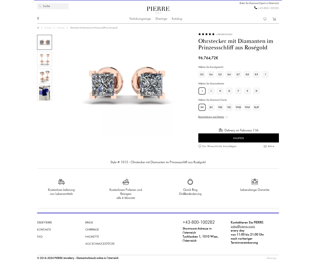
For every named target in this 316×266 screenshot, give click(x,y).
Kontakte (44, 230)
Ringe (89, 222)
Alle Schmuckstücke (100, 244)
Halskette (92, 237)
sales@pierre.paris (243, 226)
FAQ (40, 237)
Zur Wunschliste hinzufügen (219, 146)
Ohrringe (92, 230)
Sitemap (271, 258)
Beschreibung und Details (211, 117)
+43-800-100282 (268, 8)
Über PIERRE (44, 222)
